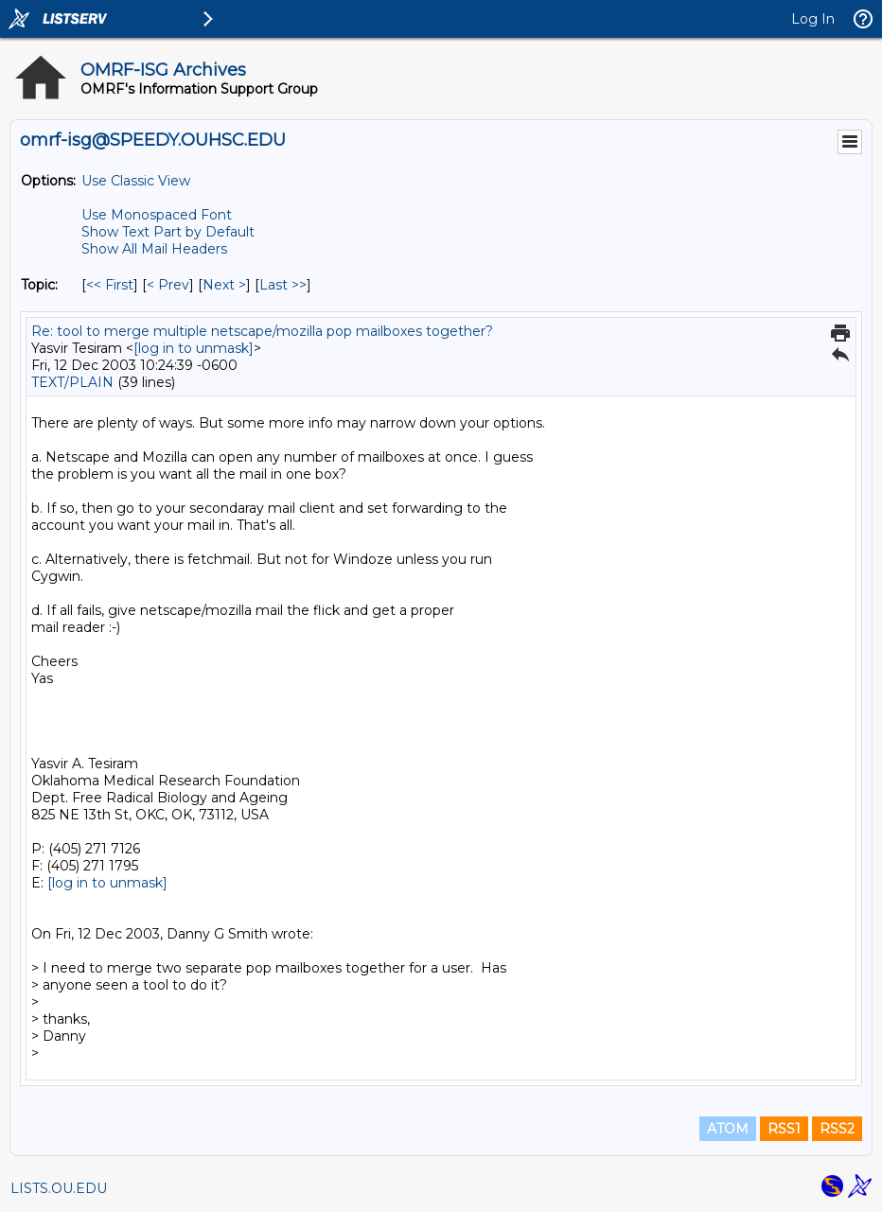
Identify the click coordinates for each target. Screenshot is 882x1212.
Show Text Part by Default (168, 231)
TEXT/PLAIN (72, 382)
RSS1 (784, 1128)
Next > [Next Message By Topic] (224, 284)
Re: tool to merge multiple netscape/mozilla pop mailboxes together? (262, 331)
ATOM (728, 1128)
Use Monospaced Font (156, 214)
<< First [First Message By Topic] (109, 284)
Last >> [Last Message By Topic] (283, 284)
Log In (813, 18)
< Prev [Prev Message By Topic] (168, 284)
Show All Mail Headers (154, 248)
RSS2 (837, 1128)
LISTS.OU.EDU (58, 1188)
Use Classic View (135, 180)
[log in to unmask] (193, 348)
